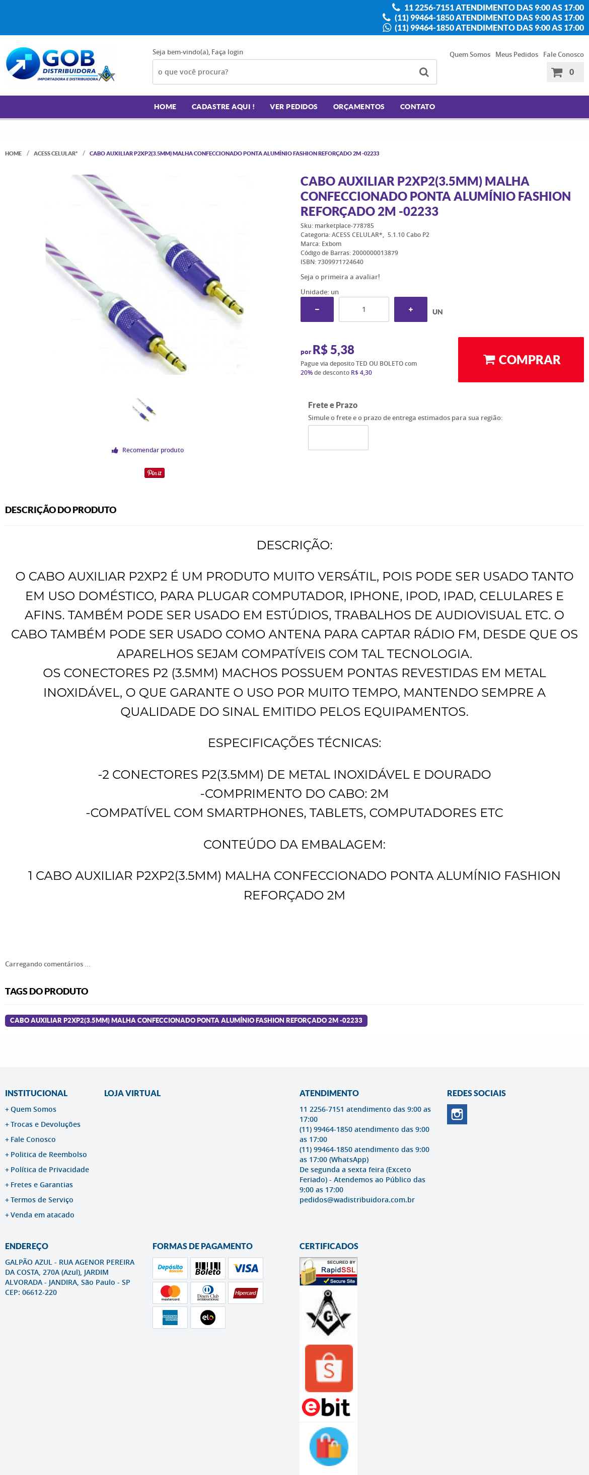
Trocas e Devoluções (46, 1124)
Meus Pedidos (516, 54)
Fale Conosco (563, 54)
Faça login (227, 51)
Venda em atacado (43, 1214)
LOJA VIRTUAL (132, 1093)
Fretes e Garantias (42, 1184)
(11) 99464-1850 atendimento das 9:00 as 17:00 (488, 17)
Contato (417, 107)
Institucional (36, 1093)
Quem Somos (470, 54)
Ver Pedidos (294, 107)
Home (165, 107)
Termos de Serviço (42, 1199)
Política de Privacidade (50, 1169)
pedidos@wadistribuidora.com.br (357, 1199)
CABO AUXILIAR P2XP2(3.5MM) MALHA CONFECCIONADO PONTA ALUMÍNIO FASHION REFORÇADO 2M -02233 (186, 1020)
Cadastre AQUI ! (223, 107)
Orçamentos (359, 107)
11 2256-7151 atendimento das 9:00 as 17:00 (493, 7)
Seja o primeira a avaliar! (340, 276)
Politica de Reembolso (49, 1154)
